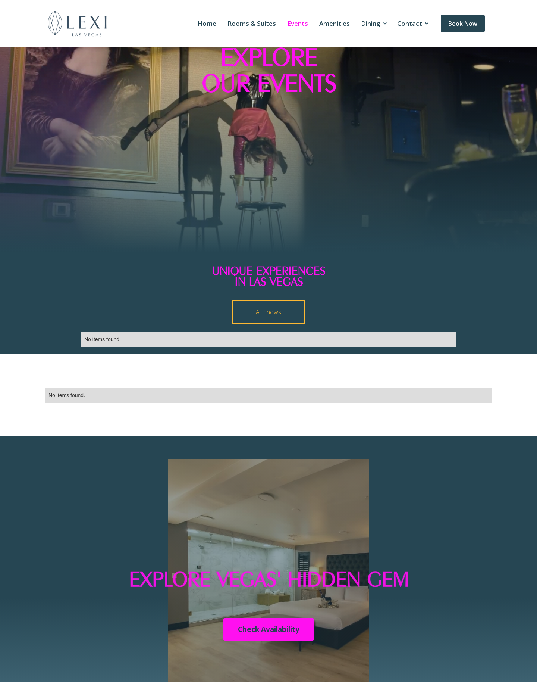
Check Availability (268, 629)
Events (297, 23)
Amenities (334, 23)
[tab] (268, 312)
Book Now (462, 23)
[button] (373, 23)
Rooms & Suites (251, 23)
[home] (77, 23)
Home (206, 23)
